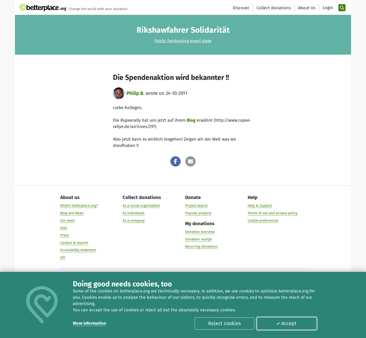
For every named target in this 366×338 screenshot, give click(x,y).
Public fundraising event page (183, 40)
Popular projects (198, 213)
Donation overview (200, 232)
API (62, 257)
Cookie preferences (263, 220)
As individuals (133, 213)
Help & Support (260, 205)
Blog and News (72, 213)
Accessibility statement (78, 250)
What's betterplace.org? (79, 205)
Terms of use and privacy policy (272, 213)
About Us (306, 8)
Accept (286, 323)
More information (89, 323)
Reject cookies (224, 323)
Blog (191, 120)
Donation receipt (198, 239)
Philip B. (135, 93)
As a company (133, 220)
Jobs (63, 228)
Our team (67, 220)
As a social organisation (141, 205)
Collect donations (274, 8)
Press (64, 235)
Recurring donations (201, 246)
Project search (196, 205)
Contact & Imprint (74, 243)
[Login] (327, 8)
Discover (241, 8)
